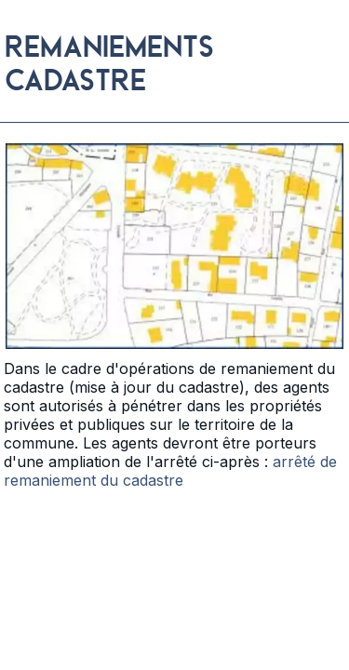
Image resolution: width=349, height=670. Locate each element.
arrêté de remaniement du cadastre (170, 470)
